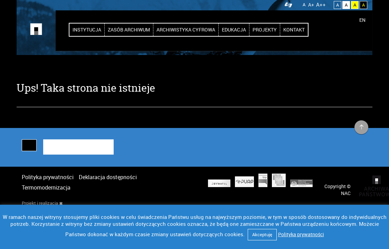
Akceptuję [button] (262, 234)
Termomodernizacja (46, 187)
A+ (311, 4)
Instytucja (87, 29)
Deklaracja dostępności (108, 177)
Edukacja (234, 29)
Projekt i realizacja (42, 203)
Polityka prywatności (48, 177)
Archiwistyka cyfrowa (185, 29)
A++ (321, 4)
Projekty (265, 29)
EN (362, 20)
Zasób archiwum (129, 29)
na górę (361, 127)
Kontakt (294, 29)
